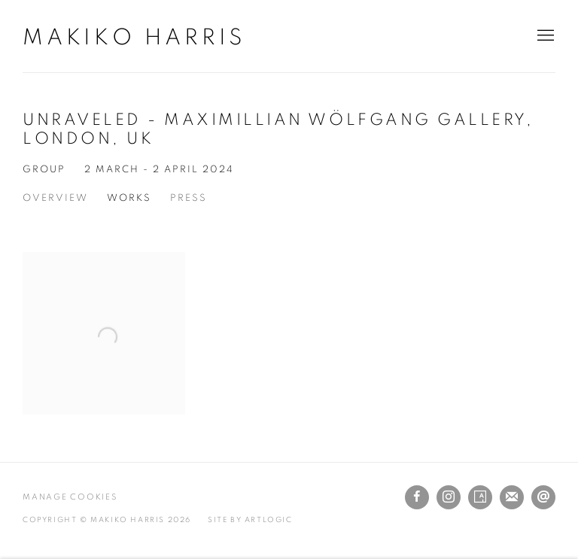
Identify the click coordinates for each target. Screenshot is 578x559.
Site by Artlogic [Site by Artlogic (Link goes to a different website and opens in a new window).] (250, 520)
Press (188, 198)
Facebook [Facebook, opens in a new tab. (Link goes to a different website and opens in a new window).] (417, 497)
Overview (55, 198)
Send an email (543, 497)
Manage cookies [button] (70, 497)
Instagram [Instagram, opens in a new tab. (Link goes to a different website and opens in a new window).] (449, 497)
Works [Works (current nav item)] (129, 198)
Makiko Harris (134, 37)
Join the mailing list (512, 497)
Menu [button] (544, 36)
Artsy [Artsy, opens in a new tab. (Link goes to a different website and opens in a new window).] (480, 497)
